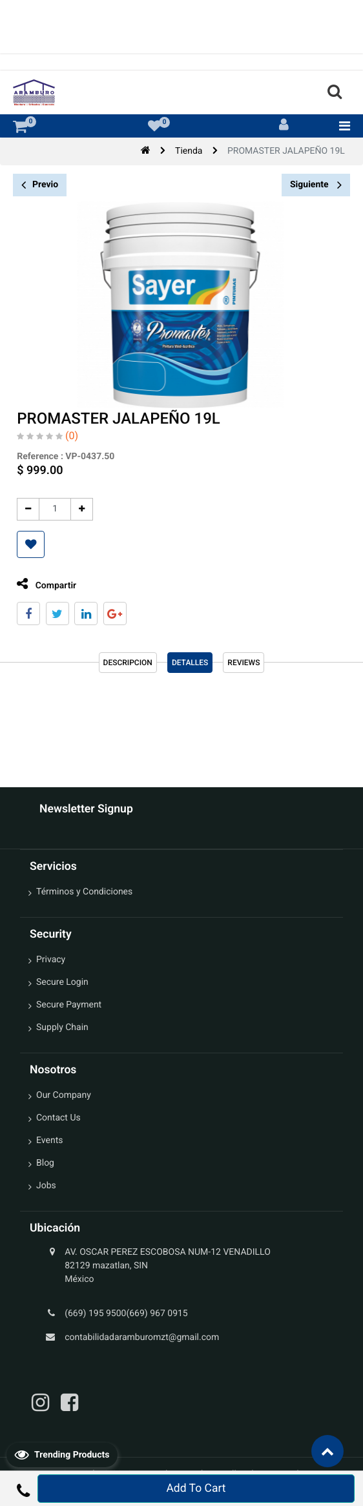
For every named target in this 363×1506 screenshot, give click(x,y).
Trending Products (62, 1454)
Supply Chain (62, 1027)
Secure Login (62, 982)
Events (49, 1140)
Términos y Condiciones (84, 892)
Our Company (63, 1095)
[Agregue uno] (76, 509)
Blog (45, 1163)
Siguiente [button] (316, 184)
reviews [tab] (243, 662)
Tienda (188, 151)
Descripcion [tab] (127, 662)
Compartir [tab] (41, 584)
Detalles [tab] (190, 662)
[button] (25, 544)
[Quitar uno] (23, 509)
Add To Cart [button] (195, 1488)
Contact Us (58, 1118)
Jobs (46, 1186)
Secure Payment (68, 1005)
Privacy (50, 959)
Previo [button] (39, 185)
